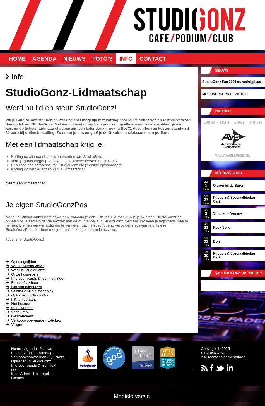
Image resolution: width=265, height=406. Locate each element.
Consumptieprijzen (24, 287)
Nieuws (74, 59)
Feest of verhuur (22, 283)
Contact (152, 59)
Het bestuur (18, 303)
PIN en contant (21, 299)
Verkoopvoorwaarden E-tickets (34, 320)
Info (126, 59)
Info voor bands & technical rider (35, 278)
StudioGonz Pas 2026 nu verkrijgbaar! (232, 82)
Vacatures (17, 312)
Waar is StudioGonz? (26, 270)
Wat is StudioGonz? (25, 266)
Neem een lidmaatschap (26, 183)
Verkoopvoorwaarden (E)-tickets (37, 357)
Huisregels (42, 374)
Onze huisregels (22, 274)
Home (17, 59)
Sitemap (45, 353)
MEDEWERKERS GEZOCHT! (224, 94)
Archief (29, 353)
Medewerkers (19, 308)
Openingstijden (21, 262)
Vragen (14, 324)
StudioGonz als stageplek (30, 291)
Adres (25, 374)
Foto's (102, 59)
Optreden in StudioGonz (28, 295)
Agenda (44, 59)
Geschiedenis (20, 316)
